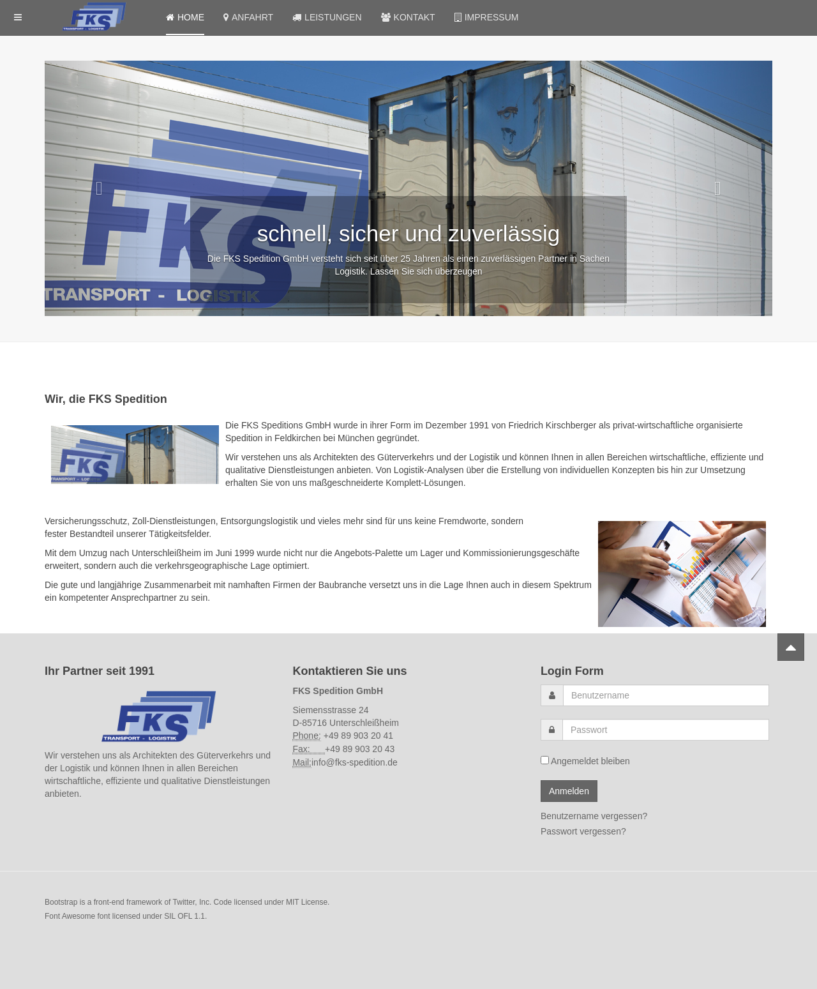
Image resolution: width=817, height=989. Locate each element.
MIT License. (307, 902)
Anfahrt (248, 17)
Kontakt (408, 17)
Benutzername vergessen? (594, 816)
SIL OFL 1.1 (184, 916)
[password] (665, 730)
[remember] (545, 760)
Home (185, 17)
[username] (666, 695)
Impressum (486, 17)
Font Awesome (70, 916)
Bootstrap (61, 902)
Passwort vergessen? (583, 831)
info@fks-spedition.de (354, 762)
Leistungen (326, 17)
